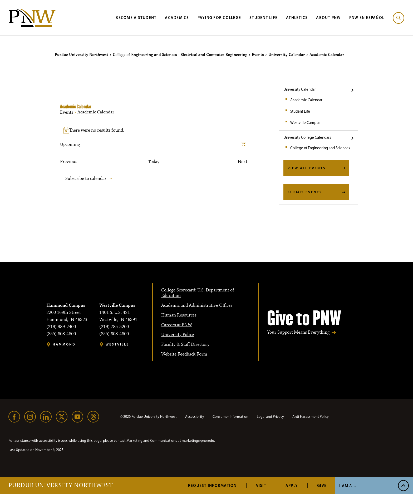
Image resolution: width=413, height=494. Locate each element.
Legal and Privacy (270, 416)
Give (322, 485)
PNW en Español (367, 17)
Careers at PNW (176, 325)
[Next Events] (242, 162)
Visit (261, 485)
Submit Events (305, 192)
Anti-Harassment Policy (310, 416)
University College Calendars (307, 137)
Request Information (212, 485)
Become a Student (136, 17)
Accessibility (194, 416)
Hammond (64, 344)
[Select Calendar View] (243, 144)
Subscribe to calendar (85, 178)
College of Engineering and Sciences (320, 148)
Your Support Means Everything (298, 332)
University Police (177, 335)
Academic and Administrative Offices (196, 305)
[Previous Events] (68, 162)
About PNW (328, 17)
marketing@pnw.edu (198, 440)
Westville (117, 344)
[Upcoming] (70, 144)
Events (66, 112)
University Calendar (299, 89)
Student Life (263, 17)
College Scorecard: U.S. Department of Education (197, 293)
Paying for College (219, 17)
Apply (292, 485)
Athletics (297, 17)
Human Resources (178, 315)
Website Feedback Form (184, 354)
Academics (177, 17)
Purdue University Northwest (60, 485)
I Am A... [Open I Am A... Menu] (347, 485)
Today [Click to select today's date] (153, 162)
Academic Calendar (306, 100)
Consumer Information (230, 416)
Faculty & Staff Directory (185, 344)
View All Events (307, 168)
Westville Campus (305, 122)
